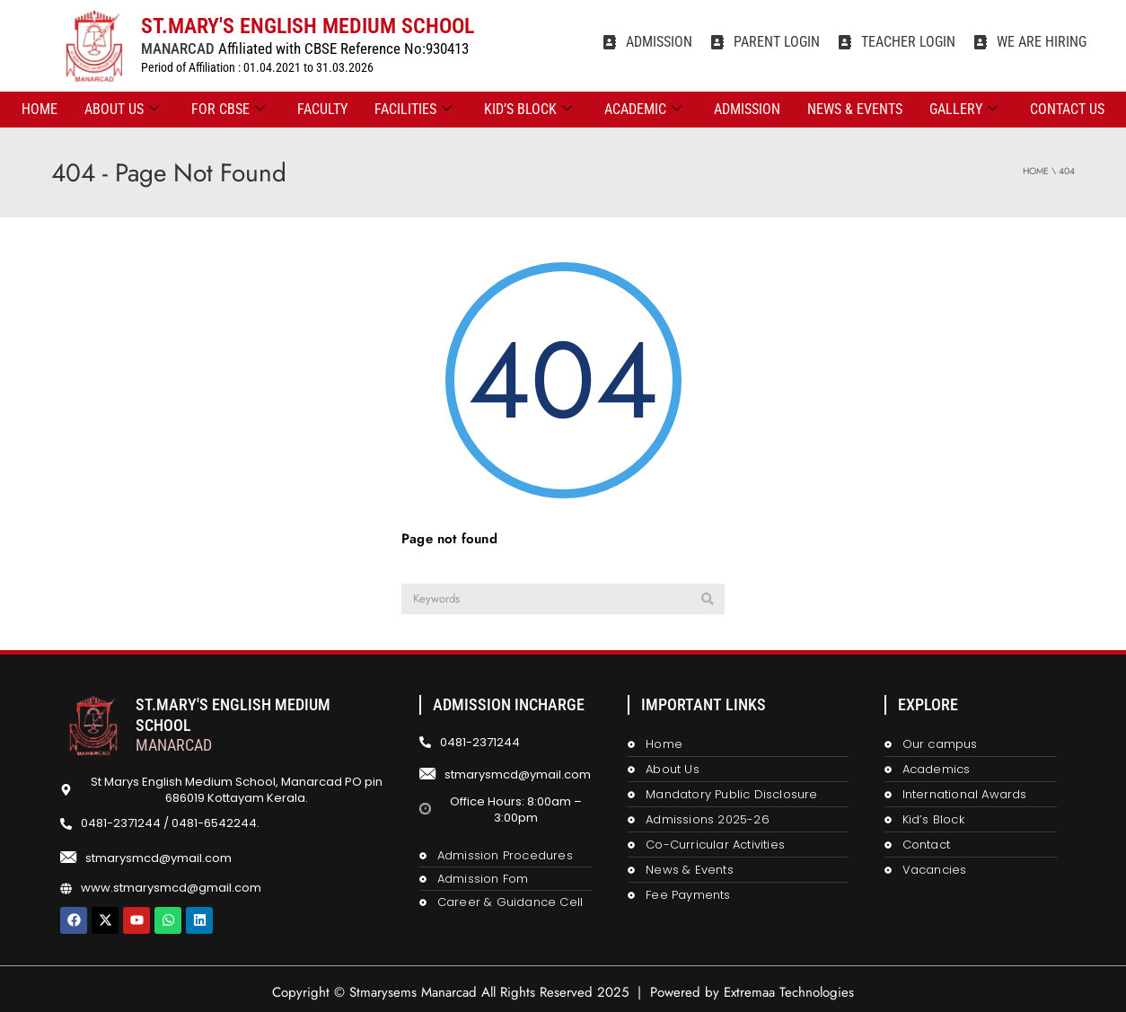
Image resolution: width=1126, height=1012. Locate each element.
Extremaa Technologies (789, 992)
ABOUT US (121, 109)
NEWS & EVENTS (854, 109)
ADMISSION (747, 109)
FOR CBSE (228, 109)
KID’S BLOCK (528, 109)
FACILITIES (413, 109)
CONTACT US (1067, 109)
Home (39, 109)
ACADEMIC (643, 109)
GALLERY (963, 109)
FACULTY (322, 109)
